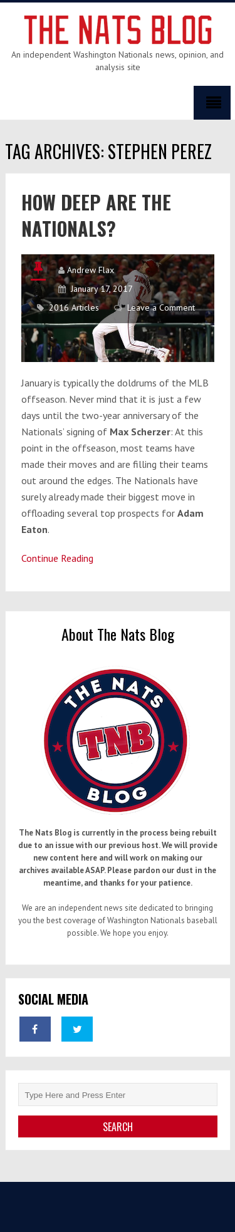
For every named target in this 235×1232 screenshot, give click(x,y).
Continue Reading (57, 558)
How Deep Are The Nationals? (96, 215)
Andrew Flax (90, 270)
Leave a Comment (161, 307)
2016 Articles (74, 307)
